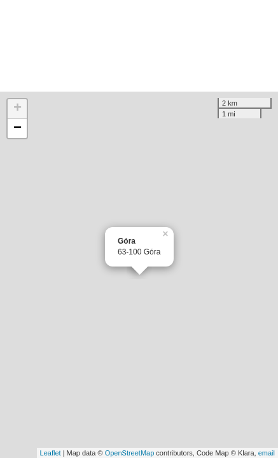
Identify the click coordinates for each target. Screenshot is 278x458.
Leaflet (50, 453)
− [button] (17, 128)
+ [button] (17, 108)
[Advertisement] (139, 46)
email (266, 453)
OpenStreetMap (130, 453)
